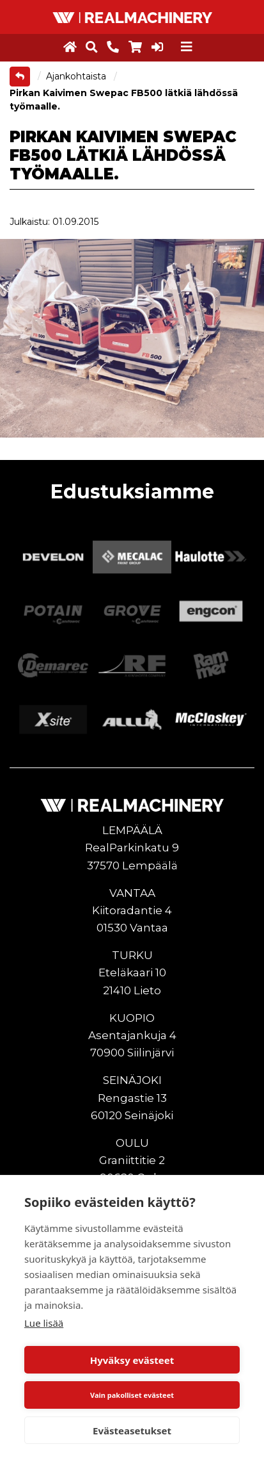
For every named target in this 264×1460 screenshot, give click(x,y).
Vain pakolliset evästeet (132, 1395)
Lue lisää (43, 1322)
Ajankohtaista (77, 76)
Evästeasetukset (132, 1430)
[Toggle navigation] (187, 46)
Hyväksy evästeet (132, 1360)
